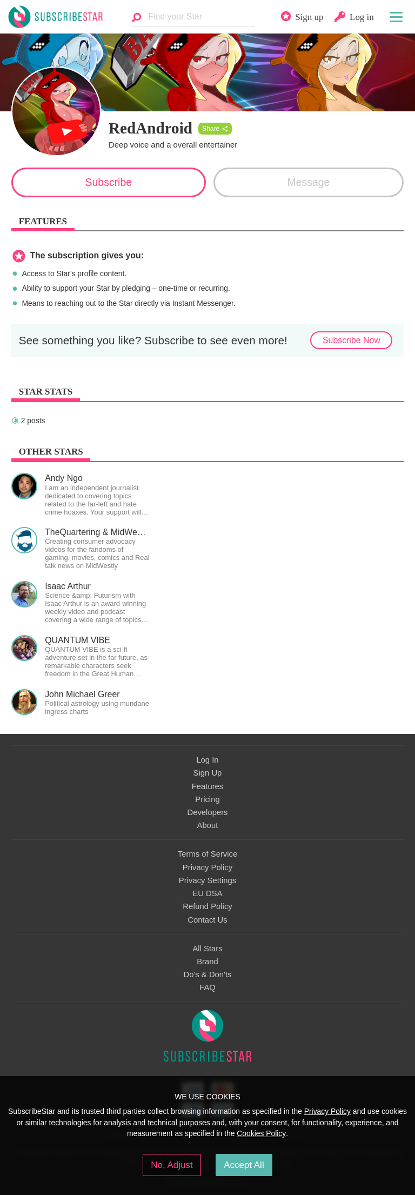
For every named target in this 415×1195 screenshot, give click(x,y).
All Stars (207, 948)
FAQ (207, 987)
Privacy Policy (207, 867)
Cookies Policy (261, 1133)
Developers (207, 812)
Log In (207, 760)
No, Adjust (171, 1165)
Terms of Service (207, 854)
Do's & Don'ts (208, 974)
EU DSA (207, 893)
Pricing (207, 799)
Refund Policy (207, 906)
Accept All (244, 1165)
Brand (207, 961)
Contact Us (207, 920)
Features (208, 786)
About (207, 825)
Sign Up (207, 773)
